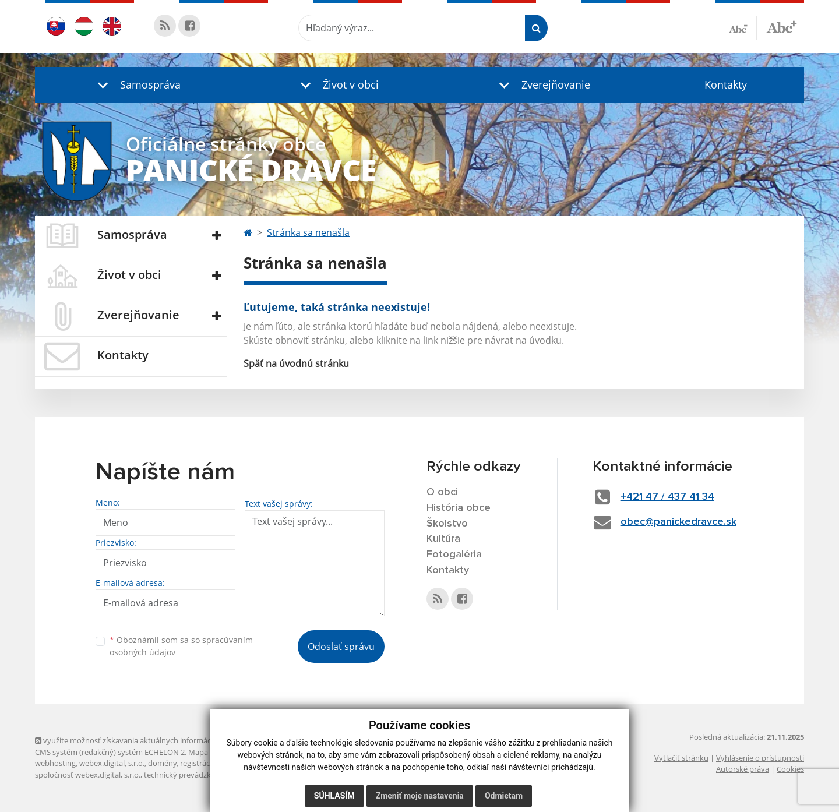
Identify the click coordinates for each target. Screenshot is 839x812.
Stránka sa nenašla (308, 232)
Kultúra (443, 539)
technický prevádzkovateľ (188, 774)
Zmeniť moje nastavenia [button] (420, 795)
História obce (458, 508)
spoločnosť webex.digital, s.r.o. (87, 774)
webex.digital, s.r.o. (111, 763)
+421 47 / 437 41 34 (667, 497)
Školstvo (447, 523)
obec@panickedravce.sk (678, 522)
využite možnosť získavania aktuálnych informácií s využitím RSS (150, 740)
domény (162, 763)
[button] (136, 85)
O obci (442, 492)
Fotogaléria (454, 554)
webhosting (55, 763)
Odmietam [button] (504, 795)
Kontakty (725, 84)
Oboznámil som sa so (181, 646)
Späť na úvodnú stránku (296, 363)
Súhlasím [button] (334, 795)
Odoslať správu (341, 646)
